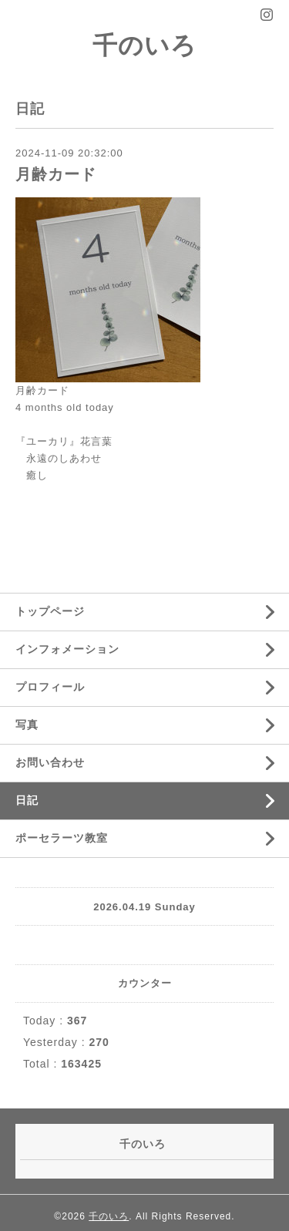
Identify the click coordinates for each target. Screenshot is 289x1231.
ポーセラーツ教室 (61, 838)
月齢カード (55, 174)
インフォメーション (67, 649)
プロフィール (50, 687)
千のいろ (144, 45)
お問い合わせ (50, 762)
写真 (27, 724)
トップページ (50, 611)
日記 (27, 800)
